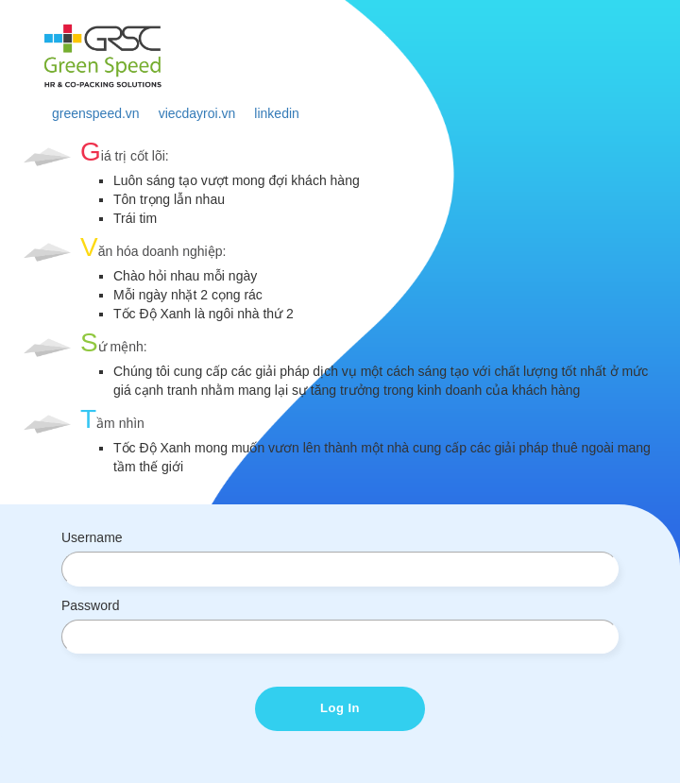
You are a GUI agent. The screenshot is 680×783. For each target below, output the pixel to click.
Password (90, 605)
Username (92, 537)
